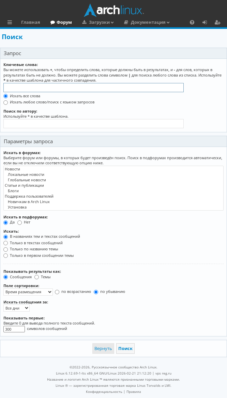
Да (9, 222)
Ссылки (11, 23)
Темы (42, 276)
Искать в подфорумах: (25, 216)
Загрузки (99, 22)
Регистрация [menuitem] (219, 23)
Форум (64, 22)
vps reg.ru (163, 373)
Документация (148, 22)
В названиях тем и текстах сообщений (41, 236)
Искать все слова (21, 95)
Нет (23, 222)
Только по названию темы (30, 248)
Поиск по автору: (20, 111)
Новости (113, 169)
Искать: (11, 231)
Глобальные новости (113, 180)
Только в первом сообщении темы (38, 255)
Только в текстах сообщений (33, 242)
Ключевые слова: (20, 64)
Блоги (113, 191)
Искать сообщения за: (25, 301)
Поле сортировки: (21, 285)
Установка (113, 207)
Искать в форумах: (22, 152)
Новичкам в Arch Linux (113, 201)
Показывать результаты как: (32, 271)
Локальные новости (113, 174)
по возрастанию (73, 291)
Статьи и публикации (113, 185)
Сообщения (17, 276)
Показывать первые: (24, 317)
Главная (30, 22)
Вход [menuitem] (207, 23)
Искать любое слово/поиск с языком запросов (48, 101)
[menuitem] (192, 22)
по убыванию (109, 291)
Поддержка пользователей (113, 196)
